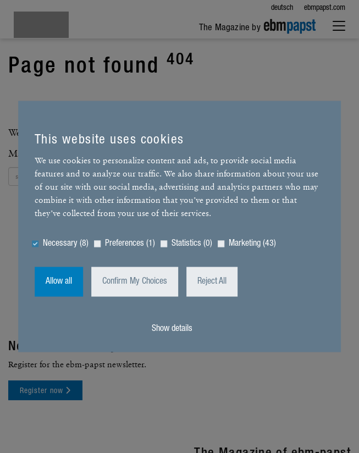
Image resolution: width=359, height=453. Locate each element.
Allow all (59, 282)
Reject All (212, 282)
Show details (172, 329)
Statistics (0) (192, 244)
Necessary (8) (66, 244)
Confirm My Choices (134, 282)
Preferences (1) (130, 244)
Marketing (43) (252, 244)
